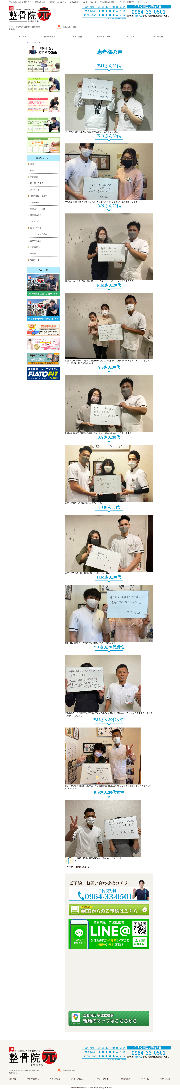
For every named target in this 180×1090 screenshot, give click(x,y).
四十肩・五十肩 (36, 183)
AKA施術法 (35, 247)
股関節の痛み (35, 215)
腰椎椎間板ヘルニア (38, 196)
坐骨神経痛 (35, 202)
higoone (109, 1087)
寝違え (33, 170)
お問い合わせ (157, 37)
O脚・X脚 (34, 222)
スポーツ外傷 (35, 228)
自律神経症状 (35, 241)
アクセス (130, 37)
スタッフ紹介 (76, 37)
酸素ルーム (35, 260)
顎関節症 (34, 177)
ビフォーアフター (102, 1079)
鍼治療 (33, 254)
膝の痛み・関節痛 (37, 209)
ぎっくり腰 (35, 190)
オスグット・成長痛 (38, 234)
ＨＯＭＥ (22, 37)
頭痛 (32, 164)
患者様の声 (126, 1079)
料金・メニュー (103, 37)
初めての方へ (49, 37)
